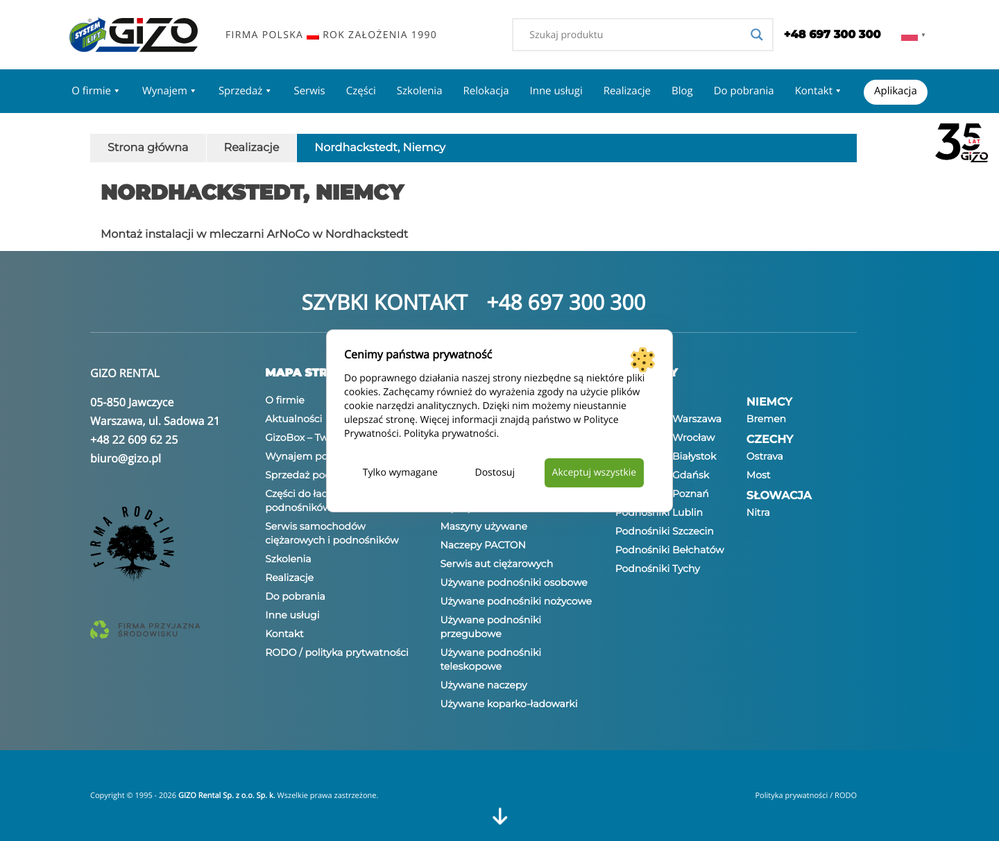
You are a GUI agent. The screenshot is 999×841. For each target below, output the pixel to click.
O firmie (96, 91)
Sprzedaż (246, 91)
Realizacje (627, 91)
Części (361, 91)
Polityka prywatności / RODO (806, 795)
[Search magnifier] (757, 34)
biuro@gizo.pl (125, 458)
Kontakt (819, 91)
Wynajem (170, 91)
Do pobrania (744, 91)
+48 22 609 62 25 (134, 439)
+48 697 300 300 (565, 302)
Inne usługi (556, 91)
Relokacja (486, 91)
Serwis (309, 91)
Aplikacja (895, 91)
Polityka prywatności (450, 433)
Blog (682, 91)
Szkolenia (420, 91)
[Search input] (636, 34)
